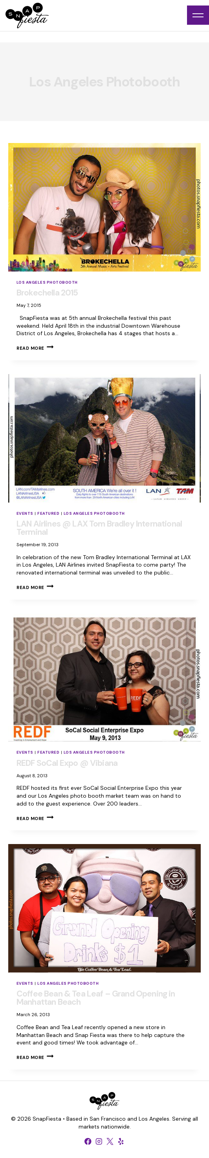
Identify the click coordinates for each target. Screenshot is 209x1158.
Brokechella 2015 (47, 292)
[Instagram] (99, 1141)
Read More (34, 348)
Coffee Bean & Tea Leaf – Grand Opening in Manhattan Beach (95, 998)
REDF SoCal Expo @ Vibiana (66, 763)
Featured (48, 513)
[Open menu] (198, 15)
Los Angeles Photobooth (47, 282)
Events (24, 513)
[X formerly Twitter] (110, 1141)
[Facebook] (88, 1141)
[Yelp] (121, 1141)
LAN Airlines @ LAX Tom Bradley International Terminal (99, 528)
